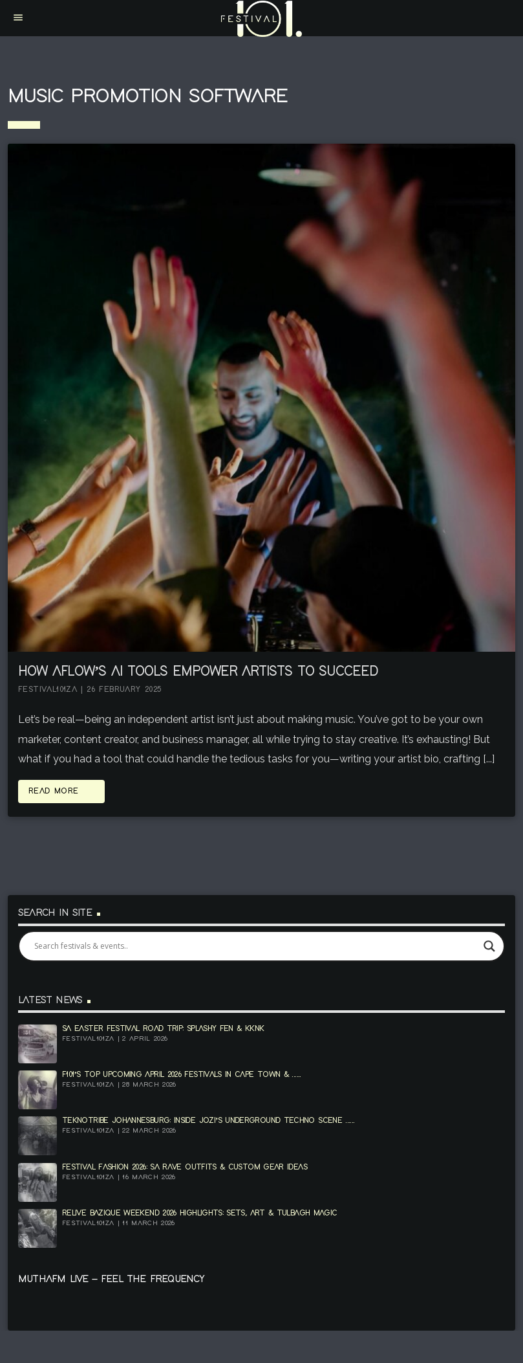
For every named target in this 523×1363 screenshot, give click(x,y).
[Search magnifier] (489, 946)
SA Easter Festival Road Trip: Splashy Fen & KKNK (163, 1029)
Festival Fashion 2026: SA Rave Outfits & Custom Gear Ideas (184, 1167)
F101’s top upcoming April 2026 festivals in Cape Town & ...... (181, 1074)
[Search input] (255, 946)
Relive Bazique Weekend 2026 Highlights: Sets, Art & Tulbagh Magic (199, 1213)
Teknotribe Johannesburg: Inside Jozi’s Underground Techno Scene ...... (208, 1120)
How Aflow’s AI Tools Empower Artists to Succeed (198, 672)
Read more (61, 791)
